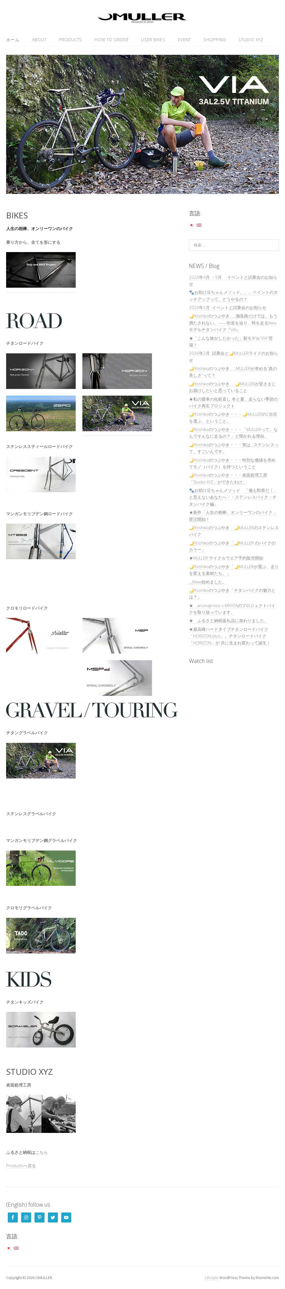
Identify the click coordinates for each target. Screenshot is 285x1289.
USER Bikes (153, 39)
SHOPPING (214, 39)
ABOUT (39, 39)
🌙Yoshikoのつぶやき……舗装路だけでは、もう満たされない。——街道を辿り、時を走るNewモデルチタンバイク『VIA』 (233, 322)
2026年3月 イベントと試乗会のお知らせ (227, 307)
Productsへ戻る (21, 1165)
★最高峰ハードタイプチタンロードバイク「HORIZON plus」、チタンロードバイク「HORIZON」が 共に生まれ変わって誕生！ (230, 635)
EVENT (184, 39)
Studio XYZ (251, 39)
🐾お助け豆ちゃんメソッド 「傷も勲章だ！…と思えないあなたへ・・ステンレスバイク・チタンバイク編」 (233, 497)
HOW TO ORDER (112, 39)
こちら (41, 1152)
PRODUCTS (70, 39)
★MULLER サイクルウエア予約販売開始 (226, 558)
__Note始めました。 (208, 582)
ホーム (12, 39)
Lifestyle (211, 1277)
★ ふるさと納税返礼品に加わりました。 (228, 620)
